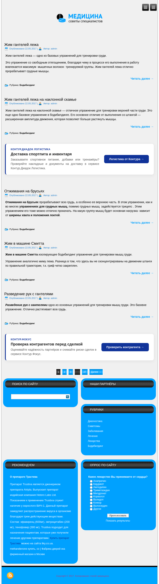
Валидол (98, 499)
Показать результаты (118, 520)
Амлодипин (99, 487)
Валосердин (100, 505)
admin (54, 48)
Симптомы (94, 426)
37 (84, 372)
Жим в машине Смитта (24, 243)
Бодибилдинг (27, 85)
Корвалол (99, 496)
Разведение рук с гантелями (28, 294)
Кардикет (98, 484)
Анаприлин (99, 481)
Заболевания (95, 431)
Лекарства (94, 441)
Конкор (97, 502)
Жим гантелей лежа (21, 45)
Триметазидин (101, 490)
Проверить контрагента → (125, 347)
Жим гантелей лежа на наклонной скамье (40, 99)
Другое (97, 508)
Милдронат (99, 493)
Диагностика (95, 421)
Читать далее (142, 78)
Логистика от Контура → (126, 159)
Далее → (96, 372)
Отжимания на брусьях (24, 191)
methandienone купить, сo (24, 548)
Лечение (93, 436)
